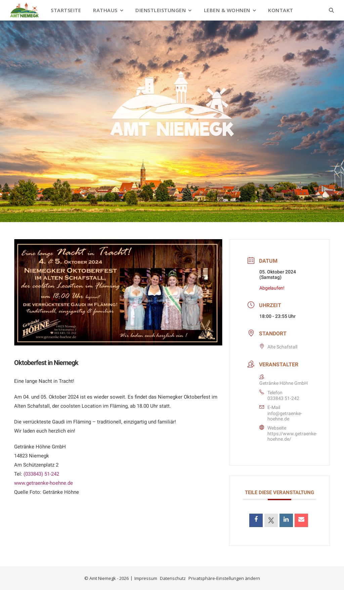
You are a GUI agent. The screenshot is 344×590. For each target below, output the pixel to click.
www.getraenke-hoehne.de (43, 483)
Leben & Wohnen (227, 10)
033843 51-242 (283, 398)
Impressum (145, 578)
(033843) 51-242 (41, 474)
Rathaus (105, 10)
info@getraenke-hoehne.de (284, 416)
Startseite (66, 10)
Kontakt (280, 10)
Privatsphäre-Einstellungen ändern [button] (224, 578)
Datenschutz (173, 578)
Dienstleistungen (160, 10)
